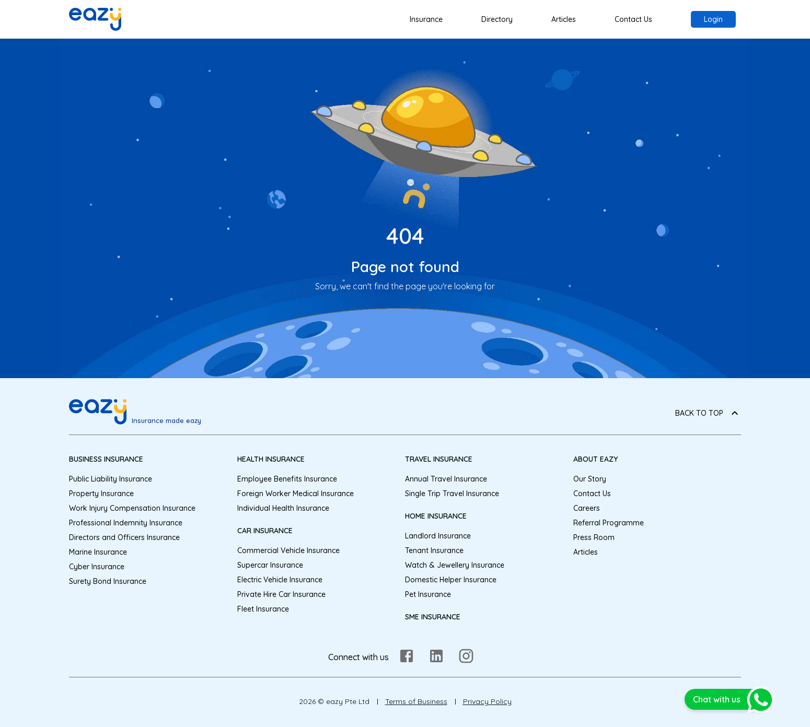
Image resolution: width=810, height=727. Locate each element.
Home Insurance (436, 516)
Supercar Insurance (270, 565)
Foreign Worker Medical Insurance (295, 493)
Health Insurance (271, 459)
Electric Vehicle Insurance (279, 579)
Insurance (426, 19)
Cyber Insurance (96, 566)
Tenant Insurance (434, 550)
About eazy (595, 459)
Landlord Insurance (438, 536)
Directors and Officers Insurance (124, 537)
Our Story (589, 479)
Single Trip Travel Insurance (452, 493)
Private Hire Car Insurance (281, 594)
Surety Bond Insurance (107, 581)
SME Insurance (432, 617)
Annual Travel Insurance (446, 479)
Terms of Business (416, 701)
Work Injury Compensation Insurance (132, 508)
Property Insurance (101, 493)
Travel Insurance (438, 459)
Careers (586, 508)
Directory (497, 19)
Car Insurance (265, 530)
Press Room (594, 537)
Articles (563, 19)
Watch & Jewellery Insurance (454, 565)
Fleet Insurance (263, 609)
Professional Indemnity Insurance (125, 522)
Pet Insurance (428, 594)
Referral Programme (608, 522)
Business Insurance (106, 459)
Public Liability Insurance (110, 479)
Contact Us (633, 19)
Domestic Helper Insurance (450, 579)
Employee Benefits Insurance (287, 479)
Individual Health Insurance (283, 508)
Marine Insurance (98, 552)
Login (713, 19)
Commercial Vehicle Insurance (288, 550)
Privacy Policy (487, 701)
